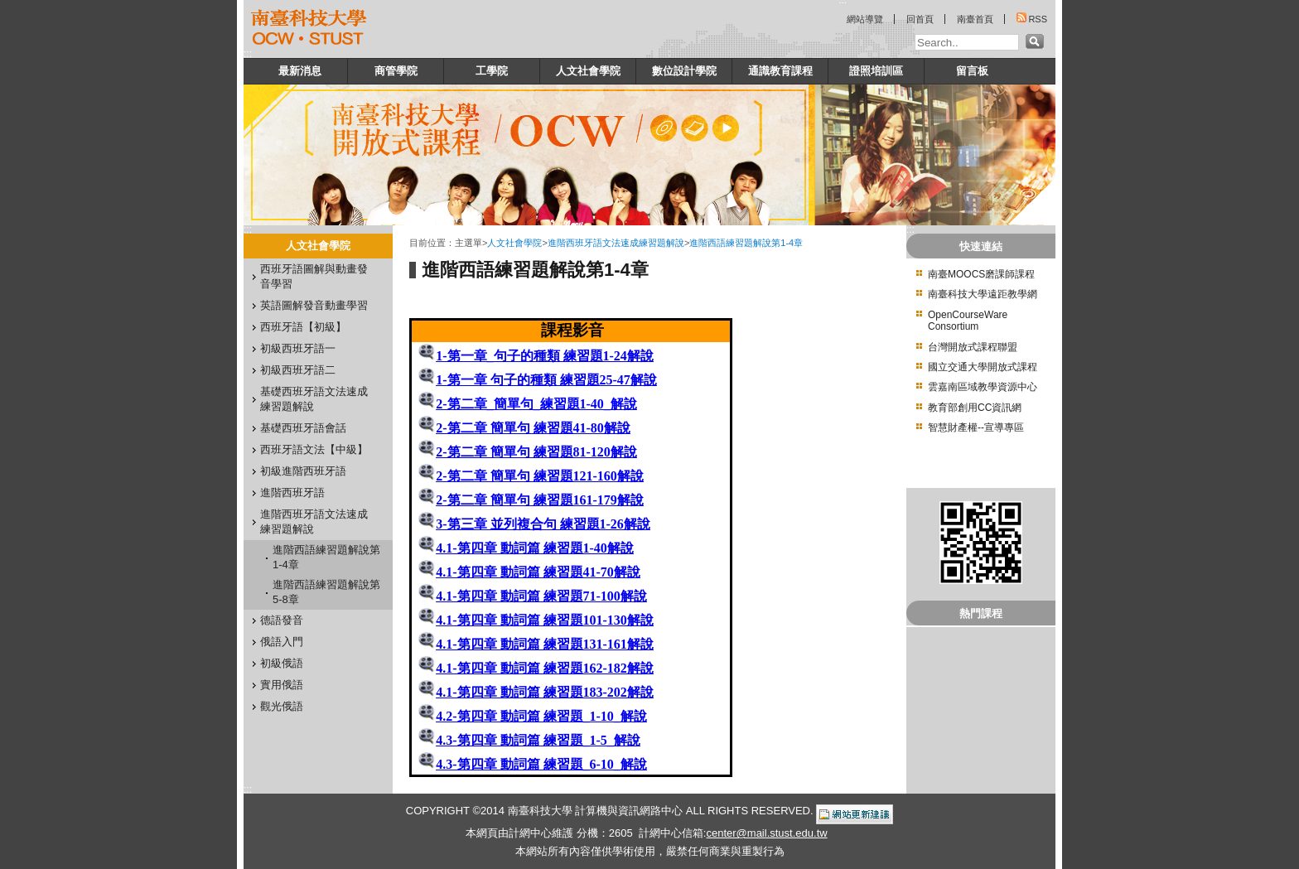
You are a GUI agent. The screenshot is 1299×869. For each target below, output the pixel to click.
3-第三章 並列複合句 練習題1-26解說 (543, 524)
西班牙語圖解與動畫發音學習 (314, 276)
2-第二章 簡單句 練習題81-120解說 (536, 452)
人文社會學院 (588, 71)
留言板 (972, 71)
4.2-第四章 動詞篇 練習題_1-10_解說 (541, 716)
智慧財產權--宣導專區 (976, 427)
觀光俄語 (281, 706)
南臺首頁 (975, 19)
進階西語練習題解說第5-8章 (326, 592)
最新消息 (299, 71)
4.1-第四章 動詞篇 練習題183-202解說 (545, 692)
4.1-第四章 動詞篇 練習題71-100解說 (541, 596)
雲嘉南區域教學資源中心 (982, 387)
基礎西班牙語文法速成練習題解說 (314, 399)
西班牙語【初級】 (303, 327)
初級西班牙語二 (298, 370)
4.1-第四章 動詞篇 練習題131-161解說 (545, 644)
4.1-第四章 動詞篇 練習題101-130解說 (545, 620)
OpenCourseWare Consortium (967, 320)
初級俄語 (281, 663)
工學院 (492, 71)
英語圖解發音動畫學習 (314, 305)
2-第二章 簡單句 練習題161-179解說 (540, 500)
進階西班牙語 (292, 492)
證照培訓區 (876, 71)
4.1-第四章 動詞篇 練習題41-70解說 (538, 572)
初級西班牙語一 (298, 348)
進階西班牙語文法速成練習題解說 (314, 521)
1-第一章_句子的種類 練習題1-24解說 (545, 356)
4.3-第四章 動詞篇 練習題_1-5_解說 (538, 740)
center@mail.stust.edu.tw (766, 833)
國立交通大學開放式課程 (982, 367)
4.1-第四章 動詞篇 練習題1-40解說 (535, 548)
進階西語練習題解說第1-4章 (326, 557)
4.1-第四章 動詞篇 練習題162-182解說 (545, 668)
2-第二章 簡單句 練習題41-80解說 (533, 428)
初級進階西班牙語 (303, 471)
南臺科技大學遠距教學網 (982, 294)
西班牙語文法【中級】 (314, 449)
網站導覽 (865, 19)
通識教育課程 (780, 71)
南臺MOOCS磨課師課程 (981, 274)
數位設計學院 (684, 71)
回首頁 (920, 19)
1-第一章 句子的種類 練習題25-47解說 (546, 380)
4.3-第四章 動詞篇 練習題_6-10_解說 (541, 764)
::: (248, 54)
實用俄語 (281, 684)
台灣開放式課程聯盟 (972, 347)
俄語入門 (281, 641)
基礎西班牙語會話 (303, 428)
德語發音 (281, 620)
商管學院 (396, 71)
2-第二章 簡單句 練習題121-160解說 (540, 476)
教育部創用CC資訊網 (974, 407)
